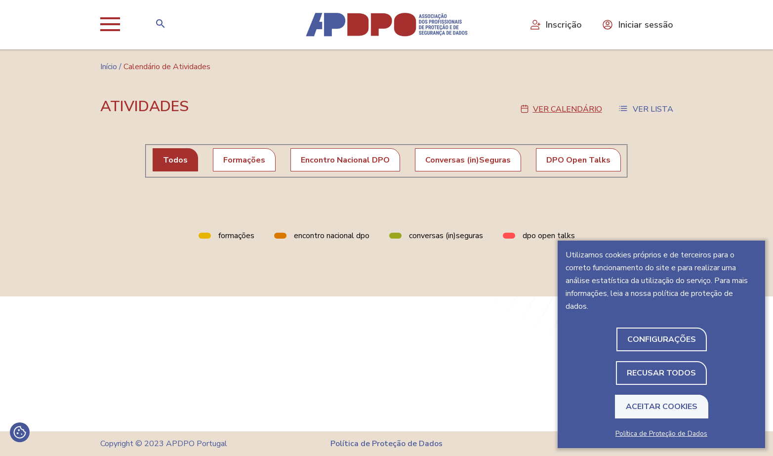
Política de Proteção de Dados (661, 433)
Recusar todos (661, 373)
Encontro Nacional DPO (345, 160)
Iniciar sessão (637, 25)
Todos (175, 160)
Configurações (661, 339)
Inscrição (555, 25)
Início (108, 66)
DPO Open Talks (578, 160)
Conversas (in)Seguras (468, 160)
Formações (244, 160)
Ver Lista (653, 109)
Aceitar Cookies (661, 406)
